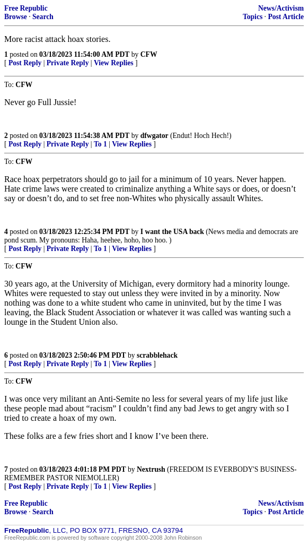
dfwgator (154, 136)
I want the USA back (172, 232)
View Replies (114, 63)
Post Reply (24, 63)
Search (43, 17)
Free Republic (26, 8)
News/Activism (281, 8)
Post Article (286, 17)
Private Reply (68, 63)
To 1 (100, 144)
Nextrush (151, 469)
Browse (15, 17)
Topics (252, 17)
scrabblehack (157, 355)
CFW (148, 54)
